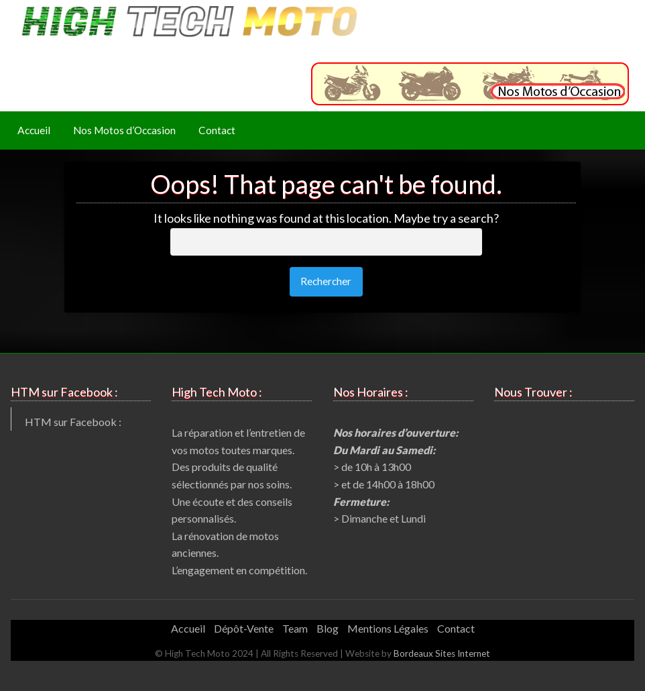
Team (295, 628)
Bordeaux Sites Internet (442, 653)
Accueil (33, 130)
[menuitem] (34, 130)
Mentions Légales (387, 628)
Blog (327, 628)
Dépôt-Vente (244, 628)
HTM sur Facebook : (73, 421)
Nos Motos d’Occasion (124, 130)
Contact (216, 130)
